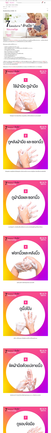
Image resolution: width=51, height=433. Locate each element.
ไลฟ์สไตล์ (9, 6)
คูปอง (11, 0)
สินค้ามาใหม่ (13, 0)
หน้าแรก (6, 0)
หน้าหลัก (4, 6)
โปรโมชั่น (16, 0)
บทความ (9, 0)
